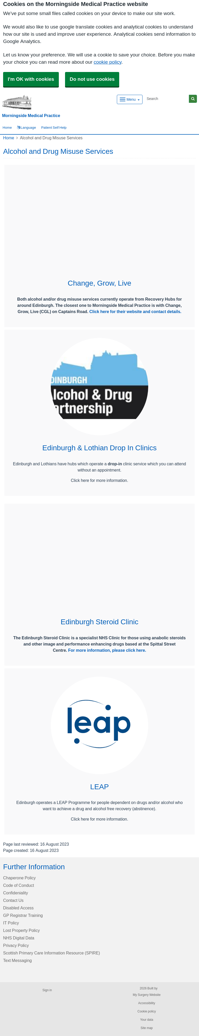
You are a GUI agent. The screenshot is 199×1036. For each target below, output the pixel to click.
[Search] (167, 99)
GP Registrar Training (23, 915)
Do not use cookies (92, 79)
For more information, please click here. (107, 650)
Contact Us (13, 900)
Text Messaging (17, 960)
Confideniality (15, 893)
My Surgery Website (146, 994)
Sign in (47, 990)
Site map (146, 1028)
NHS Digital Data (18, 938)
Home (8, 138)
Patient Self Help (54, 127)
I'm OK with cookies (31, 79)
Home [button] (7, 127)
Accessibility (146, 1003)
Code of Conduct (18, 885)
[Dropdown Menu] (130, 99)
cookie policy (107, 62)
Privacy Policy (16, 945)
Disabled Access (18, 908)
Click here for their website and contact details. (135, 311)
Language (26, 127)
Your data (146, 1019)
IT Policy (11, 923)
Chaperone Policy (19, 878)
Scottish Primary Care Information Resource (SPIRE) (51, 953)
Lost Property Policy (21, 930)
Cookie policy (146, 1011)
